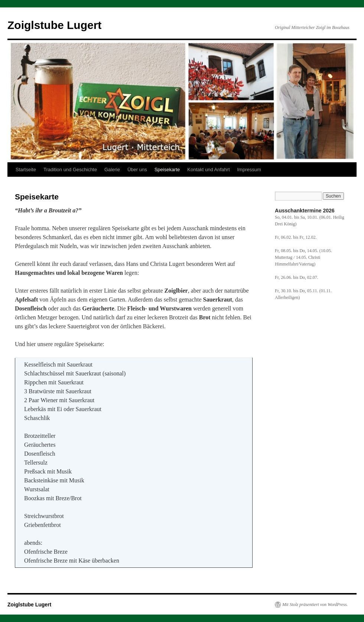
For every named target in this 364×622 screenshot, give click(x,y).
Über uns (137, 169)
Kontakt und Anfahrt (208, 169)
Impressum (249, 169)
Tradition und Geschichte (70, 169)
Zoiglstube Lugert (54, 25)
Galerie (112, 169)
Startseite (26, 169)
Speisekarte (167, 169)
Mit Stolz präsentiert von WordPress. (315, 604)
